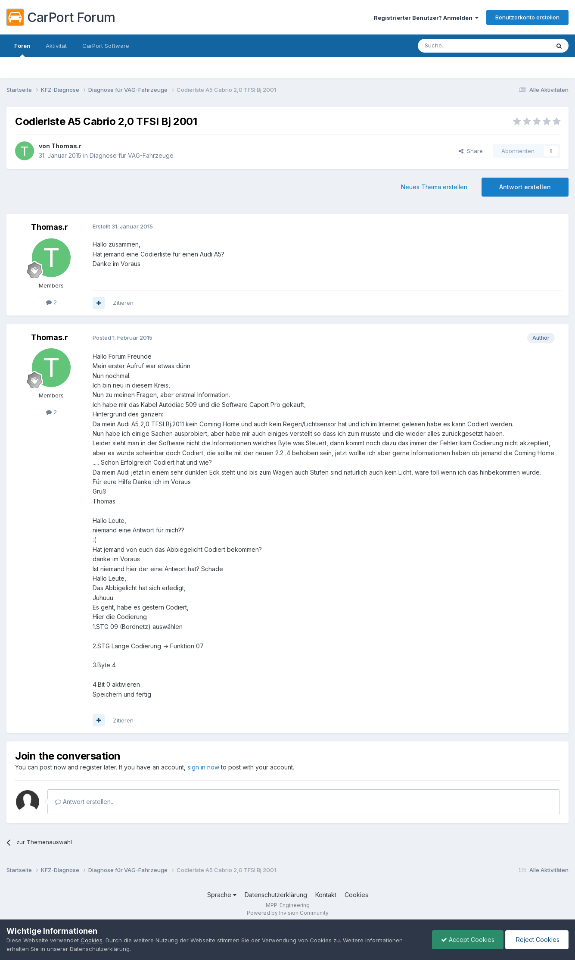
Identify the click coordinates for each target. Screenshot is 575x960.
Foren (22, 49)
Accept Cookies (467, 939)
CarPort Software (105, 45)
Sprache (221, 894)
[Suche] (462, 46)
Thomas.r (66, 146)
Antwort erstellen (525, 187)
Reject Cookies (536, 939)
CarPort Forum (60, 17)
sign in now (203, 767)
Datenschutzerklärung (276, 894)
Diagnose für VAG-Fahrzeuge (132, 155)
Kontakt (325, 894)
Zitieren (123, 302)
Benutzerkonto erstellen (527, 17)
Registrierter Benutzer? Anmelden (426, 17)
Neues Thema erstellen (434, 187)
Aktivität (56, 45)
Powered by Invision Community (288, 913)
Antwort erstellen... (85, 801)
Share (471, 150)
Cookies (356, 894)
